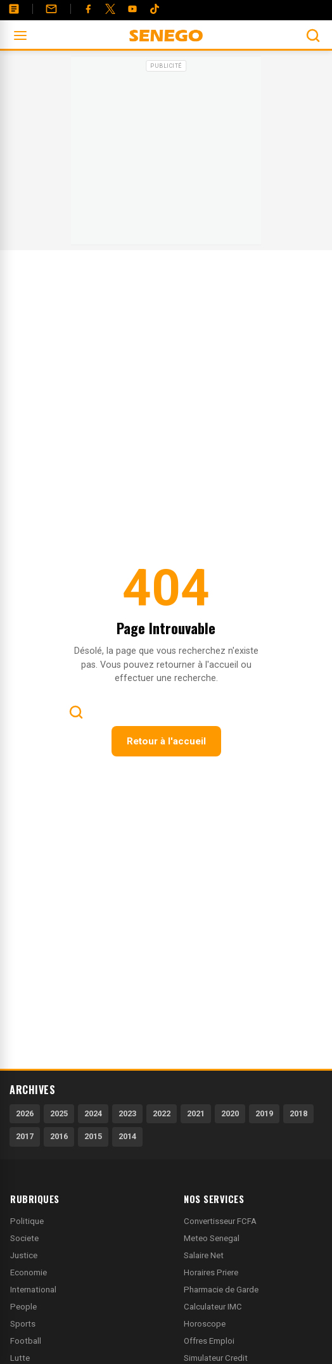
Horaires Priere (211, 1272)
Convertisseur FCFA (220, 1221)
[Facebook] (88, 9)
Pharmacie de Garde (221, 1289)
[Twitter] (110, 9)
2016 (59, 1136)
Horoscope (205, 1324)
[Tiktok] (155, 9)
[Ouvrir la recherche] (313, 35)
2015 (93, 1136)
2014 (127, 1136)
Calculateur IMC (213, 1306)
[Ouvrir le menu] (20, 35)
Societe (24, 1238)
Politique (27, 1221)
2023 (127, 1113)
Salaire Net (204, 1255)
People (23, 1306)
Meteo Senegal (211, 1238)
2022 (161, 1113)
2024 (93, 1113)
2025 (59, 1113)
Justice (23, 1255)
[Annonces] (14, 9)
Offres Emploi (209, 1341)
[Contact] (51, 9)
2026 (25, 1113)
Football (25, 1341)
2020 (230, 1113)
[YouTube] (132, 9)
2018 (298, 1113)
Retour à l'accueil (166, 741)
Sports (22, 1324)
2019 (264, 1113)
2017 (25, 1136)
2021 (196, 1113)
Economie (28, 1272)
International (33, 1289)
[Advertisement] (166, 154)
